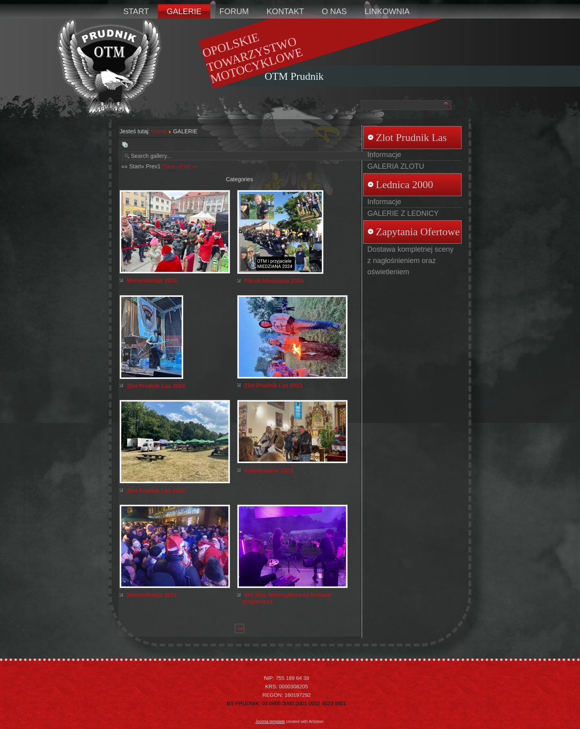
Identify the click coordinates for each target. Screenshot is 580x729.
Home (158, 131)
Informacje (384, 155)
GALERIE (184, 11)
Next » (172, 166)
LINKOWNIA (387, 11)
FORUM (234, 11)
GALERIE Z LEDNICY (403, 213)
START (136, 11)
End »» (189, 166)
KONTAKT (285, 11)
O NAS (334, 11)
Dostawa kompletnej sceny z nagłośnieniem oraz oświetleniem (410, 260)
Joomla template (270, 721)
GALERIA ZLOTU (395, 166)
